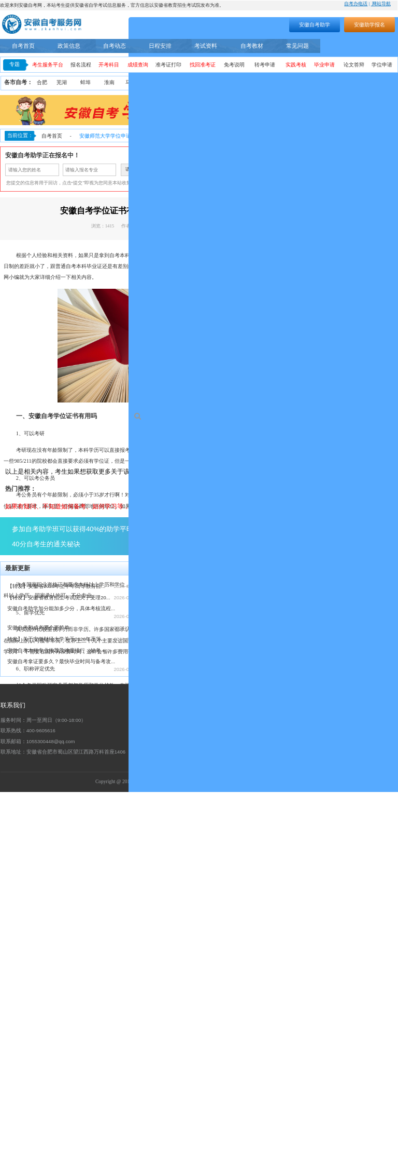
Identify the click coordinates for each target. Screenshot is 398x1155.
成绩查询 (137, 65)
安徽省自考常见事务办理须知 (181, 994)
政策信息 (69, 46)
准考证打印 (168, 65)
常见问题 (297, 46)
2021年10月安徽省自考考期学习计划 (189, 1006)
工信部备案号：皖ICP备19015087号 (259, 1144)
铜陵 (205, 82)
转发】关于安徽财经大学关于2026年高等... (56, 1001)
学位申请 (382, 65)
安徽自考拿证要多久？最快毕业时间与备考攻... (61, 1024)
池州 (387, 82)
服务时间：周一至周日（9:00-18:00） (43, 1083)
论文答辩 (354, 65)
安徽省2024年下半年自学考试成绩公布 (191, 1036)
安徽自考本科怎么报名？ (175, 971)
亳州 (298, 82)
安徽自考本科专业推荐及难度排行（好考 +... (58, 1013)
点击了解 (256, 899)
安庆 (181, 82)
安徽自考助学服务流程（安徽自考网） (191, 983)
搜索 (235, 23)
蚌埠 (85, 82)
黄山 (228, 82)
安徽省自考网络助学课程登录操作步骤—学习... (200, 1017)
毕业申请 (324, 65)
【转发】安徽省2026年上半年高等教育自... (56, 948)
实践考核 (296, 65)
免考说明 (234, 65)
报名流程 (80, 65)
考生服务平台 (47, 65)
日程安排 (160, 46)
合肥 (42, 82)
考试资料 (205, 46)
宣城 (367, 82)
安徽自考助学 (314, 25)
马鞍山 (133, 82)
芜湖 (61, 82)
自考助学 (378, 46)
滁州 (252, 82)
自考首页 (23, 46)
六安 (343, 82)
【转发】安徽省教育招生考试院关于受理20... (58, 960)
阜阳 (276, 82)
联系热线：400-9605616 (28, 1093)
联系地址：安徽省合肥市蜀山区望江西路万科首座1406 (63, 1115)
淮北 (157, 82)
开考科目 (108, 65)
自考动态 (114, 46)
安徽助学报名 (369, 25)
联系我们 (13, 1068)
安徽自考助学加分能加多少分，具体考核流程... (61, 971)
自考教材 (251, 46)
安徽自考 (268, 266)
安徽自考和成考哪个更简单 (38, 990)
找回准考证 (203, 65)
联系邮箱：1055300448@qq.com (38, 1104)
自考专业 (339, 46)
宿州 (320, 82)
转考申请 (264, 65)
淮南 (109, 82)
